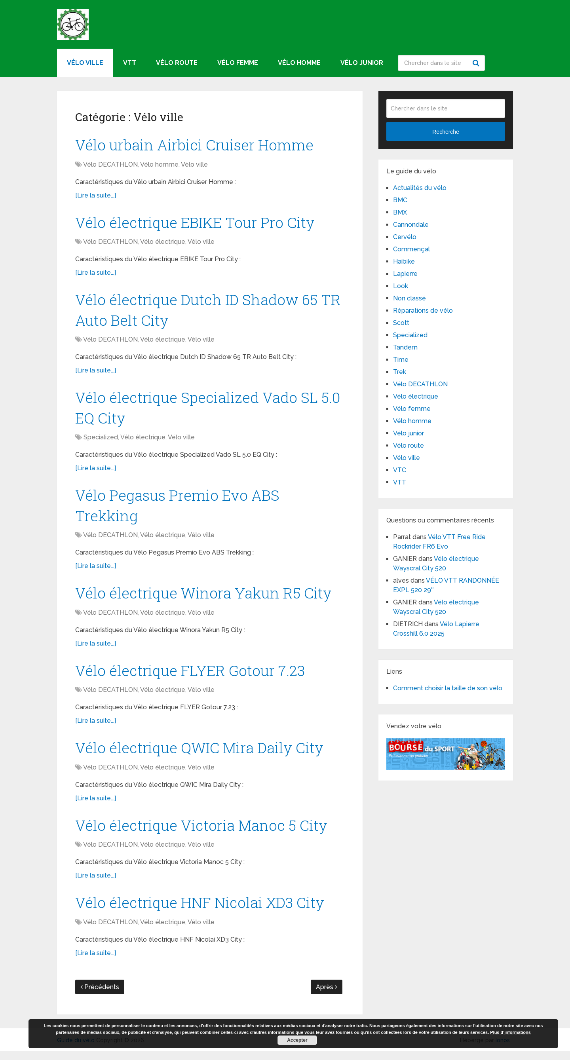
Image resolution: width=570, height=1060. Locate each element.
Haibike (404, 261)
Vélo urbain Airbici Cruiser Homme (197, 145)
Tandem (405, 347)
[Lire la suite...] (95, 195)
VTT (129, 62)
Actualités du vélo (419, 188)
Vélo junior (361, 62)
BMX (400, 212)
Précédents (99, 995)
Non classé (409, 298)
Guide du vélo (76, 1049)
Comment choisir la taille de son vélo (447, 688)
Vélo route (177, 62)
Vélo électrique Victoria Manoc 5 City (204, 832)
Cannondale (411, 224)
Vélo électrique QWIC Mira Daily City (202, 754)
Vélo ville (85, 62)
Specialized (101, 441)
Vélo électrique (162, 243)
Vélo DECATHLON (110, 165)
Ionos (503, 1049)
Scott (401, 323)
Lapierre (405, 273)
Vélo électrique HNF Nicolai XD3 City (203, 910)
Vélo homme (299, 62)
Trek (399, 372)
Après (326, 995)
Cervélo (404, 237)
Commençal (411, 249)
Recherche (477, 63)
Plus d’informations (510, 1032)
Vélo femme (237, 62)
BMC (400, 200)
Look (400, 286)
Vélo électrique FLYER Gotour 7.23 (192, 676)
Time (400, 359)
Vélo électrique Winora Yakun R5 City (206, 598)
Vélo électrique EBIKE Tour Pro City (198, 223)
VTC (399, 470)
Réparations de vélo (423, 310)
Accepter (297, 1040)
